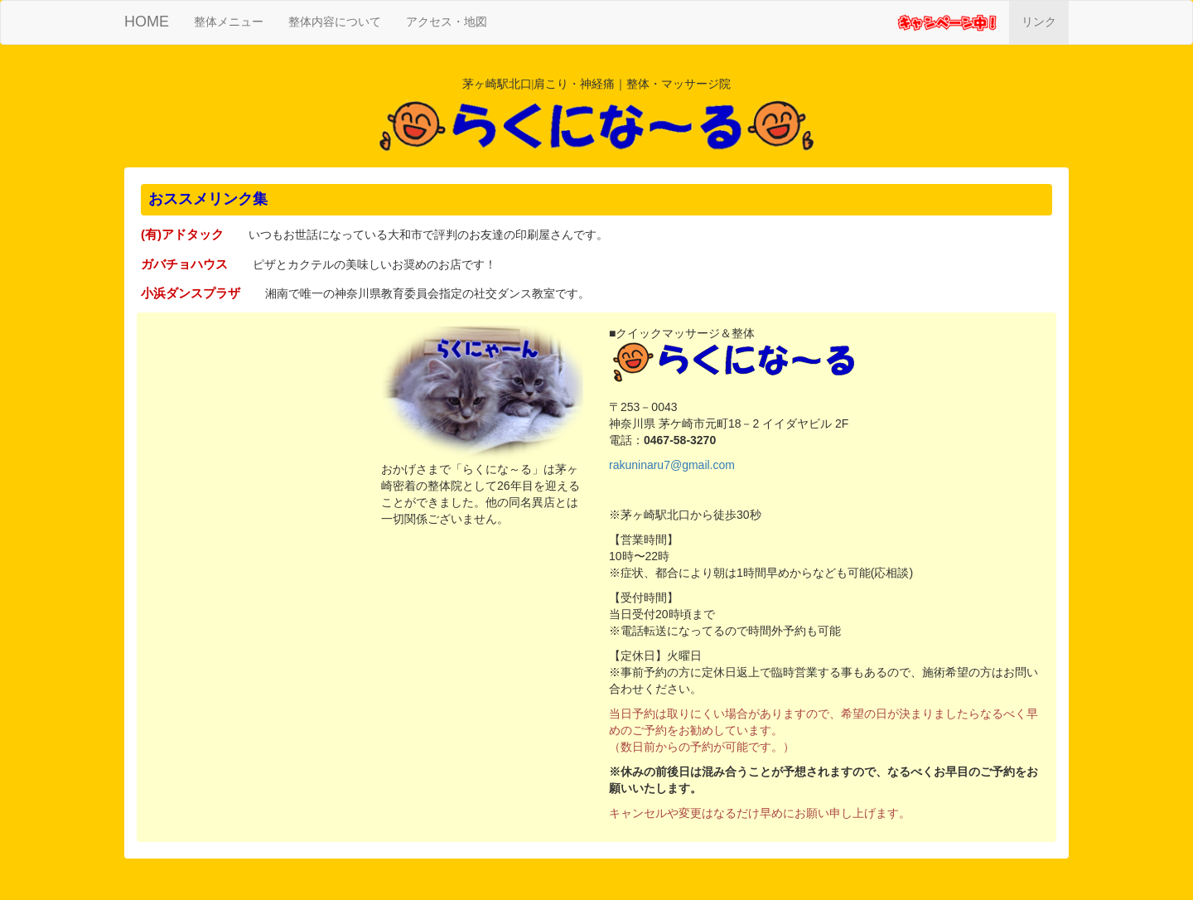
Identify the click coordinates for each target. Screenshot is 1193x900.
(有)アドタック (182, 234)
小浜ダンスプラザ (190, 293)
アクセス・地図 (446, 21)
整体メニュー (235, 20)
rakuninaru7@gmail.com (672, 465)
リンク (1039, 21)
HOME (146, 21)
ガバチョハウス (184, 264)
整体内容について (334, 21)
